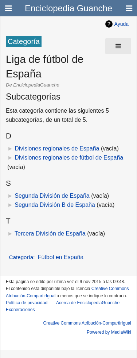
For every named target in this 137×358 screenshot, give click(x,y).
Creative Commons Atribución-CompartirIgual (87, 323)
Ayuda (121, 24)
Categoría (21, 257)
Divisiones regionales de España (57, 148)
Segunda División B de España (55, 205)
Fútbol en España (60, 257)
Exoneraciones (20, 309)
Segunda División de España (52, 196)
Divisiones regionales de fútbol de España (69, 157)
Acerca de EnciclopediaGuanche (88, 302)
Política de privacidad (26, 302)
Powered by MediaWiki (109, 332)
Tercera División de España (50, 233)
